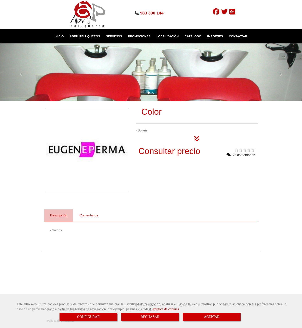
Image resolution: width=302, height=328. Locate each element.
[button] (22, 72)
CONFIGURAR (88, 317)
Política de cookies (166, 309)
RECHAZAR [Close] (150, 317)
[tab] (58, 215)
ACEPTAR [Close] (212, 317)
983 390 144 (152, 13)
